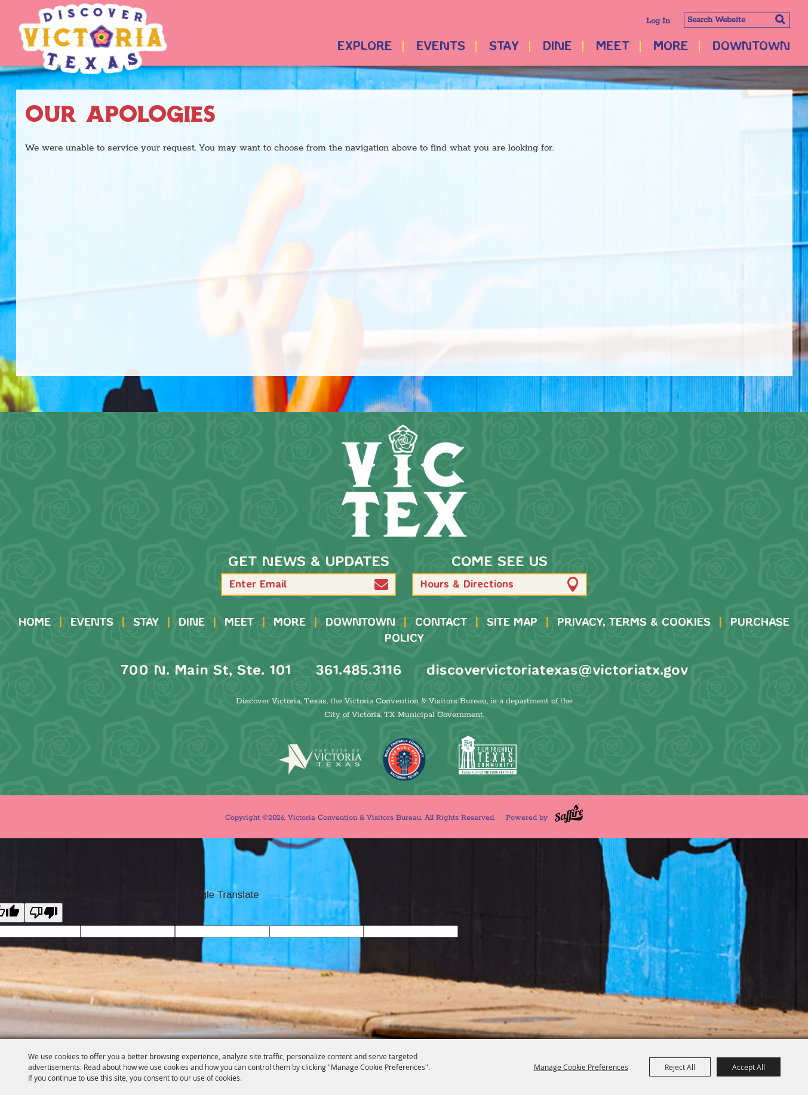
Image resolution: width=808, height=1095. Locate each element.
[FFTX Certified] (488, 755)
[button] (381, 584)
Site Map (512, 622)
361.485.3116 (358, 671)
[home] (404, 480)
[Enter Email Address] (308, 584)
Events (440, 47)
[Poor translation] (43, 912)
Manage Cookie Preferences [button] (581, 1067)
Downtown (751, 47)
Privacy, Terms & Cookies (634, 622)
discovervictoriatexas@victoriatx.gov (557, 671)
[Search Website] (737, 20)
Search (779, 19)
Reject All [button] (680, 1067)
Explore (364, 47)
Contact (441, 622)
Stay (504, 47)
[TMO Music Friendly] (404, 759)
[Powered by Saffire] (569, 813)
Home (35, 622)
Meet (612, 47)
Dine (557, 47)
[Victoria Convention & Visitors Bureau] (92, 39)
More (671, 47)
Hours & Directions (467, 584)
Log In (658, 21)
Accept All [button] (748, 1067)
